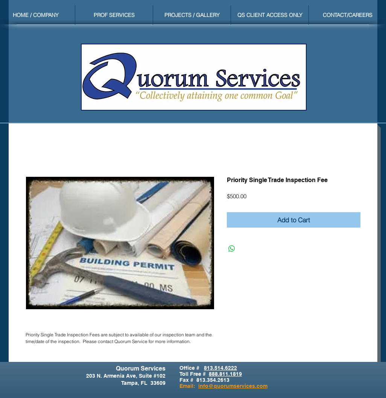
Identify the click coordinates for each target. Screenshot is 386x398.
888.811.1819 (225, 374)
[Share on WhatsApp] (231, 248)
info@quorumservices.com (232, 386)
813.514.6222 (220, 368)
